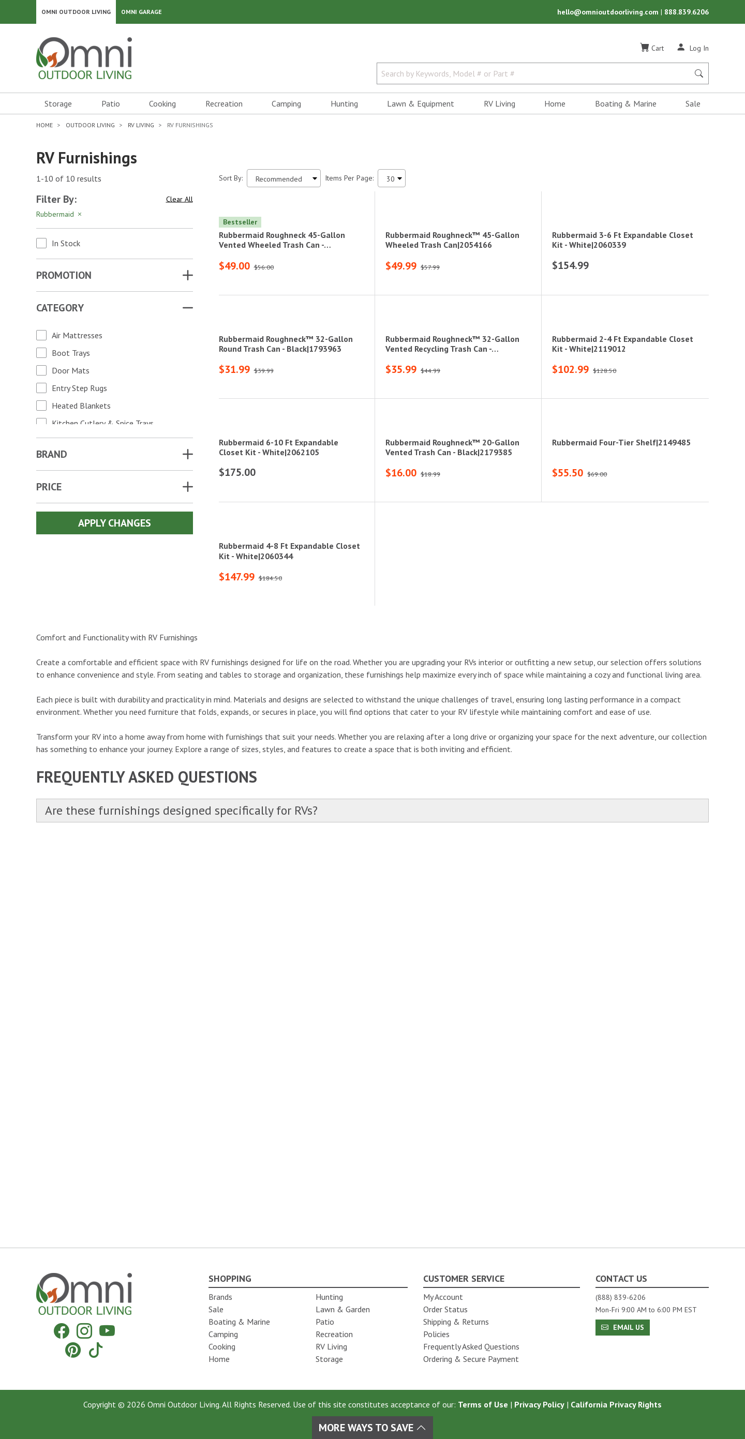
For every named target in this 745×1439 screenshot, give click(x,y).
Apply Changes (114, 526)
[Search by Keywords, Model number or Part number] (536, 76)
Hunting (344, 106)
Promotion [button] (64, 278)
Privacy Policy (539, 1404)
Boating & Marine (626, 106)
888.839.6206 (686, 13)
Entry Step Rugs (79, 391)
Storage (58, 106)
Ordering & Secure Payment (471, 1359)
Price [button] (49, 490)
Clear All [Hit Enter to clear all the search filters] (179, 202)
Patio (110, 106)
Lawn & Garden (343, 1309)
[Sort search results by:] (284, 181)
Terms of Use (483, 1404)
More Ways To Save (372, 1427)
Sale (693, 106)
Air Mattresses (77, 338)
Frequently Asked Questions (471, 1346)
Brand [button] (51, 457)
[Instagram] (84, 1331)
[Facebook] (61, 1331)
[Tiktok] (95, 1350)
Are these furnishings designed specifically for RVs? (190, 1206)
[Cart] (652, 51)
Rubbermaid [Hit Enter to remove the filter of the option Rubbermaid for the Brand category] (59, 217)
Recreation (224, 106)
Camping (286, 106)
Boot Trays (71, 356)
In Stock (66, 246)
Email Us (622, 1327)
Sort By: (231, 181)
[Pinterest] (73, 1350)
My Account (443, 1297)
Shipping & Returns (456, 1321)
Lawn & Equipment (420, 106)
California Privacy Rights (616, 1404)
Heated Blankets (81, 408)
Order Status (445, 1309)
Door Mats (71, 373)
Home (554, 106)
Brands (220, 1297)
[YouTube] (107, 1331)
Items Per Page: (349, 181)
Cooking (162, 106)
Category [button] (60, 311)
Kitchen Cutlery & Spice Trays (103, 426)
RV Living (499, 106)
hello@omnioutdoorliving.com (609, 13)
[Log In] (692, 51)
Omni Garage (141, 13)
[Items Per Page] (392, 181)
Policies (436, 1334)
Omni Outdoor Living (76, 13)
